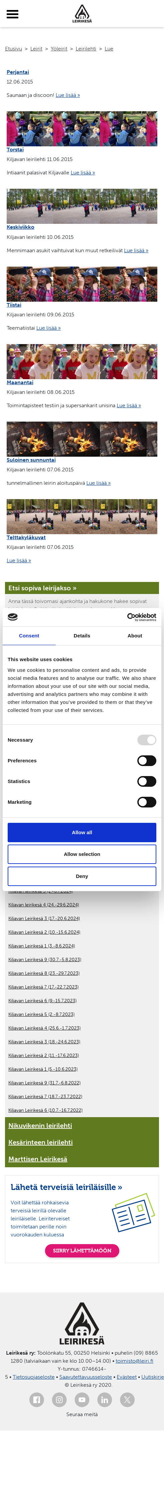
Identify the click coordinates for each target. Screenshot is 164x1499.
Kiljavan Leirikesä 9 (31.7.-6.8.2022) (44, 1083)
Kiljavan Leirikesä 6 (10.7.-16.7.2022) (45, 1110)
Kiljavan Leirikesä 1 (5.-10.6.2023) (43, 1069)
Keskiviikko (20, 227)
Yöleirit (59, 48)
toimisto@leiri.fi (134, 1361)
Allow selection (82, 854)
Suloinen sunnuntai (31, 460)
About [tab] (135, 635)
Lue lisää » (68, 95)
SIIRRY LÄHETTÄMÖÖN (82, 1250)
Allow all (82, 832)
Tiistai (14, 305)
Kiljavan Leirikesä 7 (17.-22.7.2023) (43, 987)
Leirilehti (86, 48)
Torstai (15, 149)
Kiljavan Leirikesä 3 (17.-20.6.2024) (44, 918)
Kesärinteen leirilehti (40, 1142)
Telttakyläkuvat (26, 537)
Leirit (36, 48)
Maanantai (20, 382)
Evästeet (127, 1377)
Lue (109, 48)
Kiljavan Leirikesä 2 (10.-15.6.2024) (44, 932)
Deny (82, 876)
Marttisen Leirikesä (37, 1159)
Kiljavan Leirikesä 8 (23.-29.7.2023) (44, 973)
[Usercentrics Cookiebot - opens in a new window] (127, 617)
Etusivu (13, 48)
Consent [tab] (29, 635)
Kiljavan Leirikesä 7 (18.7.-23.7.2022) (45, 1096)
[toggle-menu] (12, 14)
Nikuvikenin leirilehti (40, 1125)
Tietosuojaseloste (34, 1377)
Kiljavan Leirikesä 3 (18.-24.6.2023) (44, 1042)
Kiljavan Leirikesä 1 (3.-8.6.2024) (41, 946)
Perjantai (18, 72)
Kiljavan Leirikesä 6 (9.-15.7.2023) (42, 1001)
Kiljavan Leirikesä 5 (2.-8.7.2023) (41, 1014)
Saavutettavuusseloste (85, 1377)
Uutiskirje (152, 1377)
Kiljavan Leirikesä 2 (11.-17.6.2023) (43, 1055)
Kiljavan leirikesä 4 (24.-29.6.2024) (43, 905)
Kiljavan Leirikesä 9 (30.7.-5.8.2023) (44, 959)
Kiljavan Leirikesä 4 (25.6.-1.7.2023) (44, 1028)
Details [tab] (82, 635)
